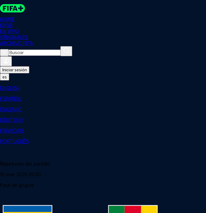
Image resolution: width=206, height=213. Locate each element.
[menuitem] (103, 88)
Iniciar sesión (14, 69)
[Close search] (4, 52)
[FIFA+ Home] (12, 8)
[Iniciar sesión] (6, 61)
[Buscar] (66, 51)
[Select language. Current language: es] (4, 76)
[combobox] (34, 53)
